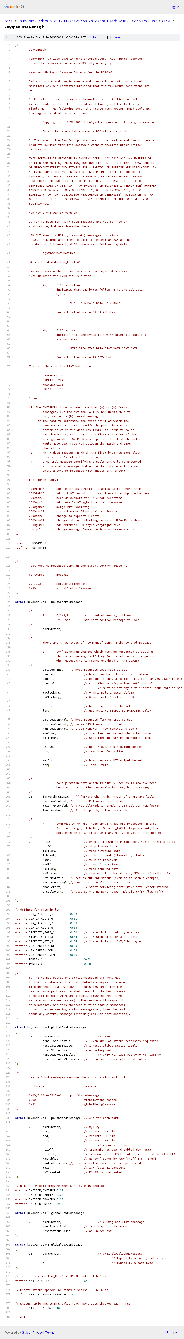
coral (9, 20)
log (103, 37)
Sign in (175, 7)
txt (165, 1332)
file (92, 37)
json (176, 1332)
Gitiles (26, 1332)
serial (166, 20)
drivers (140, 20)
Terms (49, 1332)
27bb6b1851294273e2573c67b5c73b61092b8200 (82, 20)
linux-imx (25, 20)
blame (116, 37)
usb (154, 20)
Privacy (38, 1332)
